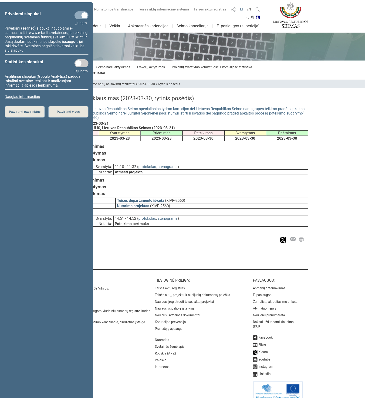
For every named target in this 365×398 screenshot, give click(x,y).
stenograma (167, 166)
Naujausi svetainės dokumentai (177, 308)
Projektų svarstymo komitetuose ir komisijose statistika (212, 67)
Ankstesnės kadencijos (148, 26)
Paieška (160, 352)
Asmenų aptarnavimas (269, 281)
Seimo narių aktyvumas (113, 67)
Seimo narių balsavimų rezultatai (111, 84)
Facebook (265, 330)
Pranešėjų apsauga (168, 321)
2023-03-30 (147, 84)
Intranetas (162, 359)
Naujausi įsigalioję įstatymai (175, 301)
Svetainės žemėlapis (169, 339)
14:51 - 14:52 (125, 214)
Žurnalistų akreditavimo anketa (275, 294)
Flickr (262, 337)
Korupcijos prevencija (170, 314)
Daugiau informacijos (22, 96)
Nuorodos (162, 332)
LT (242, 9)
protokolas (147, 166)
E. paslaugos (262, 287)
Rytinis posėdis (169, 84)
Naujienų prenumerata (269, 308)
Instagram (265, 359)
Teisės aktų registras (210, 9)
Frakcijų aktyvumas (151, 67)
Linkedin (264, 366)
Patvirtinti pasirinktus (25, 111)
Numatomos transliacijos (111, 9)
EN (249, 9)
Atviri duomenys (264, 301)
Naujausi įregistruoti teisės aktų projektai (184, 294)
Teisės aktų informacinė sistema (163, 9)
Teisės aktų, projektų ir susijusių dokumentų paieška (192, 287)
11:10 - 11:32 (125, 166)
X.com (263, 344)
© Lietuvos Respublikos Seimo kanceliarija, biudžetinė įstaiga (101, 315)
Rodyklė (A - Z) (165, 346)
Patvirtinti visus (68, 111)
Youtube (264, 352)
